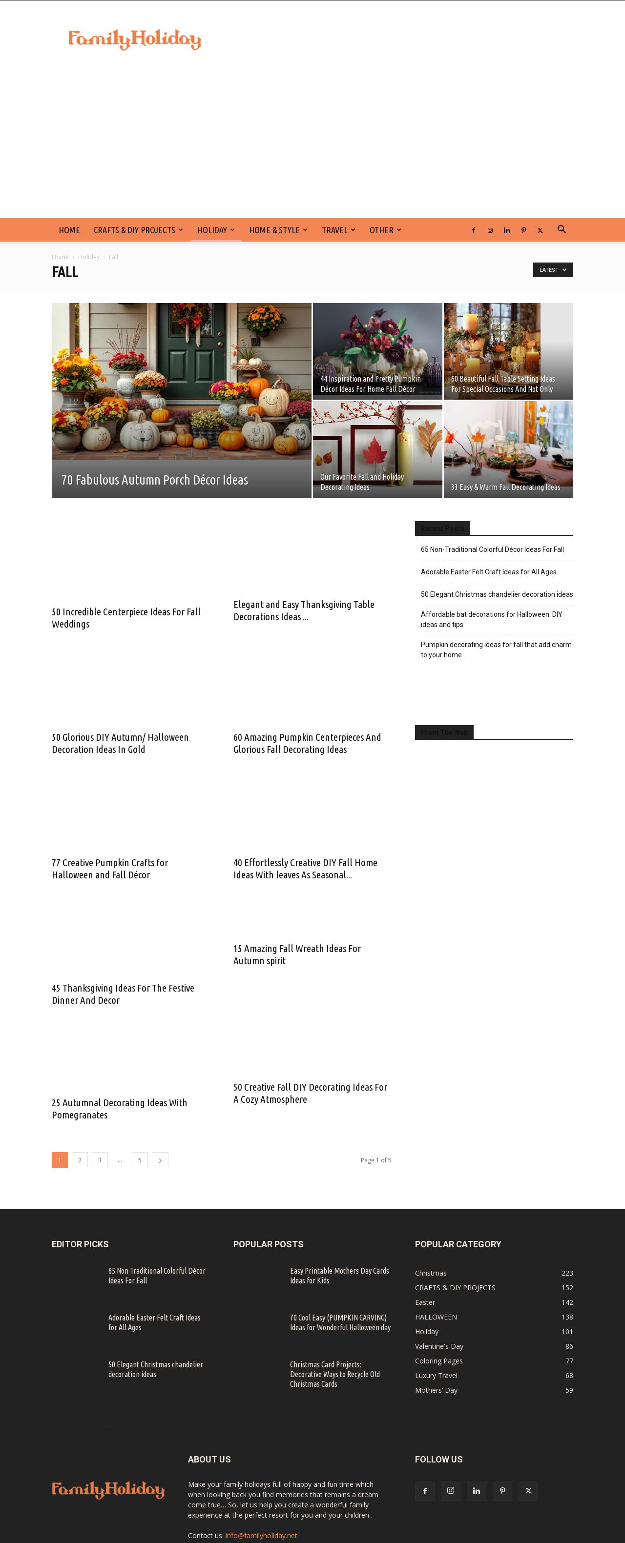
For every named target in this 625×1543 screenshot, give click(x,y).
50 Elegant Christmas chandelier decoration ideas (497, 594)
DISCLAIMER (431, 1534)
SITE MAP (522, 1534)
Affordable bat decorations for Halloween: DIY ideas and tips (491, 619)
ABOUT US (558, 1534)
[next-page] (160, 1121)
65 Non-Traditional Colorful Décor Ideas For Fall (492, 549)
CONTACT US (387, 1534)
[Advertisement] (312, 145)
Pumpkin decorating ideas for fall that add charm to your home (496, 650)
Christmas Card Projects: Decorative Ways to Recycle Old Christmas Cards (335, 1334)
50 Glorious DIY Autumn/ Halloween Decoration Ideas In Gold (120, 743)
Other (385, 230)
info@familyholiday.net (261, 1496)
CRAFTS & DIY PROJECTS (138, 230)
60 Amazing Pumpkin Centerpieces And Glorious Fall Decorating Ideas (307, 723)
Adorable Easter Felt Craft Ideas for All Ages (489, 572)
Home (60, 257)
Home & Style (278, 230)
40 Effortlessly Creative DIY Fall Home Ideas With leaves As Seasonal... (305, 842)
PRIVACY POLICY (479, 1534)
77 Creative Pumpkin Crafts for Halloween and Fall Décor (110, 868)
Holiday (216, 230)
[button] (561, 230)
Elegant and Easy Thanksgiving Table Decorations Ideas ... (304, 592)
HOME (69, 230)
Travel (338, 230)
